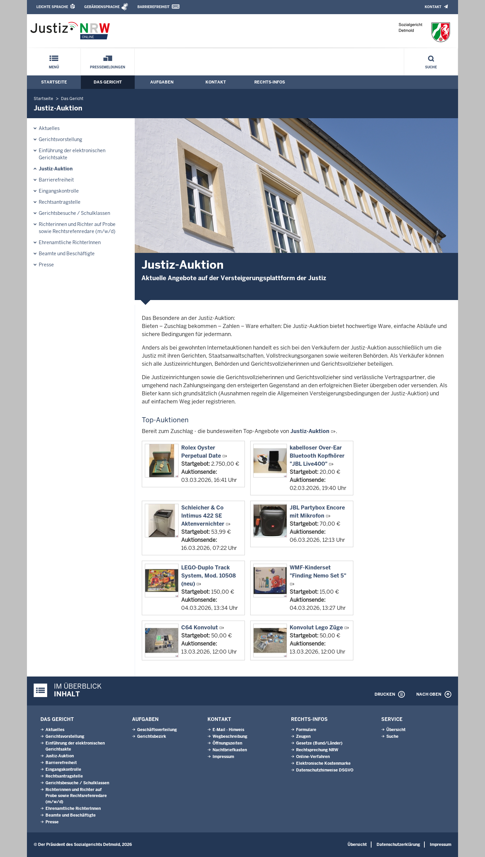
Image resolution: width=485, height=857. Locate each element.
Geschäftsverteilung (157, 729)
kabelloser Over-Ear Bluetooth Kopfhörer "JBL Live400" (317, 455)
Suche (431, 67)
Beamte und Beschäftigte (67, 254)
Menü (54, 67)
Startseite (54, 82)
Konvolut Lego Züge (316, 627)
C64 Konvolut (199, 627)
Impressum (223, 756)
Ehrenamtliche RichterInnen (70, 242)
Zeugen (303, 736)
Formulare (306, 729)
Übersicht (396, 729)
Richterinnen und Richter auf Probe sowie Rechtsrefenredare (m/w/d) (77, 227)
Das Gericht (108, 82)
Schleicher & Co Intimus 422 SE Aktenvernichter (202, 515)
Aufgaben (161, 82)
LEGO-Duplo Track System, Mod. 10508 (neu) (208, 575)
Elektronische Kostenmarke (323, 763)
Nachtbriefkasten (230, 750)
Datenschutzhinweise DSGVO (324, 770)
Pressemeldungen (107, 67)
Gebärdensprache (102, 7)
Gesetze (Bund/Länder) (319, 743)
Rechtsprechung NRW (317, 750)
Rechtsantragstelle (59, 202)
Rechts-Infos (269, 82)
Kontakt (433, 7)
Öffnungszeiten (227, 743)
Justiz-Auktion (56, 169)
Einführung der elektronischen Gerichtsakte (72, 154)
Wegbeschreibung (230, 736)
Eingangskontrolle (59, 191)
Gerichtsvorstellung (60, 139)
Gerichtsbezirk (151, 736)
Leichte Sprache (52, 7)
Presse (46, 265)
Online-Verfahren (313, 756)
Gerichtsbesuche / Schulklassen (74, 213)
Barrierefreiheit (153, 7)
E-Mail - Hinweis (228, 729)
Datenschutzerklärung (398, 844)
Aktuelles (49, 128)
